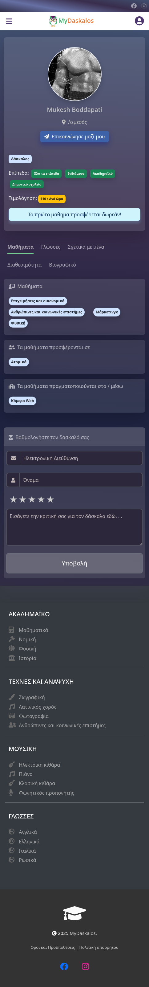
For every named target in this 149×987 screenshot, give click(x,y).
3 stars (32, 499)
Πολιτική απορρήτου (99, 947)
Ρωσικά (27, 860)
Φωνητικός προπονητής (46, 792)
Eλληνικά (29, 841)
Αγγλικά (28, 832)
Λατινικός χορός (37, 707)
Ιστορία (27, 658)
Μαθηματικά (33, 630)
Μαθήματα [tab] (20, 246)
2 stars (23, 499)
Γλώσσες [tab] (50, 246)
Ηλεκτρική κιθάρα (39, 764)
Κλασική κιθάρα (37, 783)
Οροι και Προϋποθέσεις (53, 947)
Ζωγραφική (32, 697)
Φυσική (27, 648)
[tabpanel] (74, 346)
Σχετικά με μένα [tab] (86, 246)
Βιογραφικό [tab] (62, 264)
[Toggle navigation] (9, 21)
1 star (13, 499)
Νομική (27, 639)
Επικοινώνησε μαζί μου (74, 136)
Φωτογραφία (34, 716)
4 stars (41, 499)
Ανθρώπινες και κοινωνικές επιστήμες (62, 725)
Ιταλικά (27, 850)
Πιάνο (25, 774)
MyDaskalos (82, 933)
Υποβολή (74, 563)
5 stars (50, 499)
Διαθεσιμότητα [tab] (24, 264)
